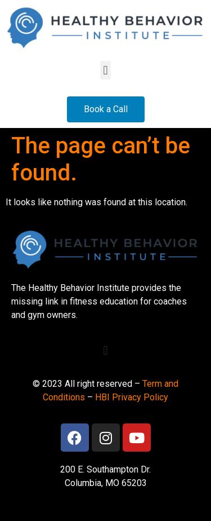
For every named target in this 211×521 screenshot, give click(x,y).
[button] (105, 70)
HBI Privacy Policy (131, 397)
